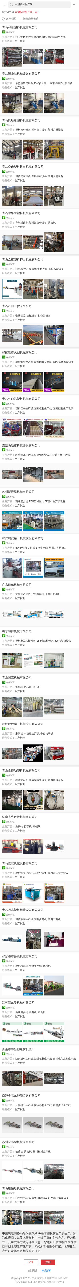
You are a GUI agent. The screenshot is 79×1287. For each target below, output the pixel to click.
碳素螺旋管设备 (38, 780)
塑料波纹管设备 (38, 222)
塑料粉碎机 (21, 965)
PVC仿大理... (41, 83)
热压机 (28, 687)
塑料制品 (20, 872)
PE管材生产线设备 (55, 501)
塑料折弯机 (40, 919)
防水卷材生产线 (43, 1105)
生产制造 (20, 41)
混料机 (33, 1012)
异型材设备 (21, 222)
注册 (48, 1262)
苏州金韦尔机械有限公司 (18, 1142)
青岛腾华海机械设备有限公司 (21, 73)
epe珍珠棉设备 (45, 640)
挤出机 (52, 222)
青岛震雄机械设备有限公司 (19, 863)
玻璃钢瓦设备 (41, 454)
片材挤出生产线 (24, 1105)
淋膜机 (19, 733)
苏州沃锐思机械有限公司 (18, 491)
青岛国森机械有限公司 (17, 677)
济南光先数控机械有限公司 (19, 817)
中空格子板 (46, 733)
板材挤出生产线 (62, 1105)
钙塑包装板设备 (60, 1198)
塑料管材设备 (23, 129)
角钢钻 (19, 826)
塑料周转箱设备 (41, 1198)
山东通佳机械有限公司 (17, 631)
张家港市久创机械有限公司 (19, 352)
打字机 (28, 826)
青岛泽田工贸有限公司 (17, 306)
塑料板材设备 (39, 129)
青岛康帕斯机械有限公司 (18, 1188)
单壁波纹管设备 (24, 83)
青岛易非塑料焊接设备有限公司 (22, 910)
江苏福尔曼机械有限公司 (18, 1002)
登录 (31, 1262)
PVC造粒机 (38, 594)
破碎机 (19, 1151)
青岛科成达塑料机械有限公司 (21, 398)
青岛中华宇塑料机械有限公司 (21, 213)
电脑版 (46, 1270)
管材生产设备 (23, 594)
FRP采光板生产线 (60, 454)
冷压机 (36, 687)
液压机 (19, 687)
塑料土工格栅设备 (25, 640)
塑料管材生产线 (57, 36)
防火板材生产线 (24, 1058)
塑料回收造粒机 (43, 362)
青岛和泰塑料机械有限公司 (19, 27)
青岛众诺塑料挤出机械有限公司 (22, 166)
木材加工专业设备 (37, 872)
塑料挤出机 (40, 36)
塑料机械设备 (55, 780)
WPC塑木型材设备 (63, 362)
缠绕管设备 (21, 780)
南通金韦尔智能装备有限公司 (21, 1095)
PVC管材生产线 (24, 36)
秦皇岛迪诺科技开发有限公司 (21, 445)
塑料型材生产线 (24, 362)
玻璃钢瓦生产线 (24, 454)
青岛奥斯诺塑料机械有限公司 (21, 120)
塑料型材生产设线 (63, 408)
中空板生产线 (31, 733)
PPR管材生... (36, 501)
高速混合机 (21, 501)
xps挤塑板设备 (63, 640)
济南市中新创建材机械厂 (18, 1049)
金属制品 (20, 315)
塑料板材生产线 (43, 408)
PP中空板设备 (23, 1198)
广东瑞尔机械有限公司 (17, 584)
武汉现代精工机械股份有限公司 (22, 538)
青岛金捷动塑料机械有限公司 (21, 770)
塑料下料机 (54, 919)
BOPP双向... (22, 547)
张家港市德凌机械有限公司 (19, 956)
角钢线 (36, 826)
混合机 (42, 1012)
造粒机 (47, 965)
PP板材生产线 (23, 269)
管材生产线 (35, 965)
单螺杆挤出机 (52, 594)
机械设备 (32, 315)
